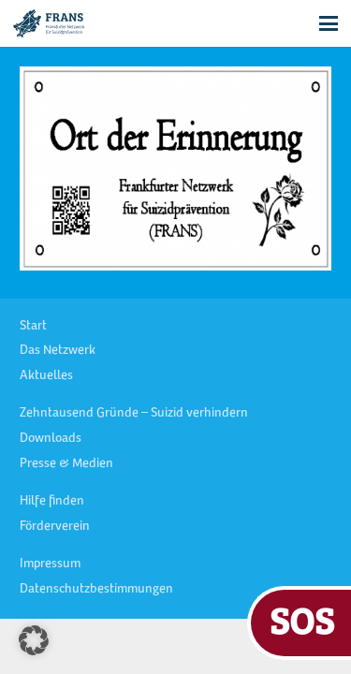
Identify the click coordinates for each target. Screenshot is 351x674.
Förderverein (55, 527)
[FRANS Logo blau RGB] (48, 23)
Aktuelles (46, 376)
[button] (328, 23)
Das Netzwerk (57, 351)
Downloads (50, 439)
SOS (302, 620)
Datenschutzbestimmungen (96, 589)
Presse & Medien (66, 464)
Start (33, 326)
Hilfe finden (52, 501)
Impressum (50, 564)
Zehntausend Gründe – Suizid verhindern (134, 413)
